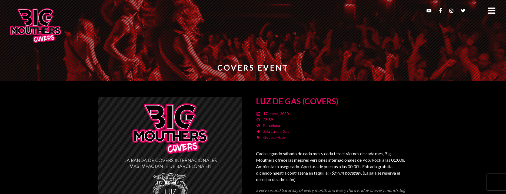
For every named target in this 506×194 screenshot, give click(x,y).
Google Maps (274, 137)
